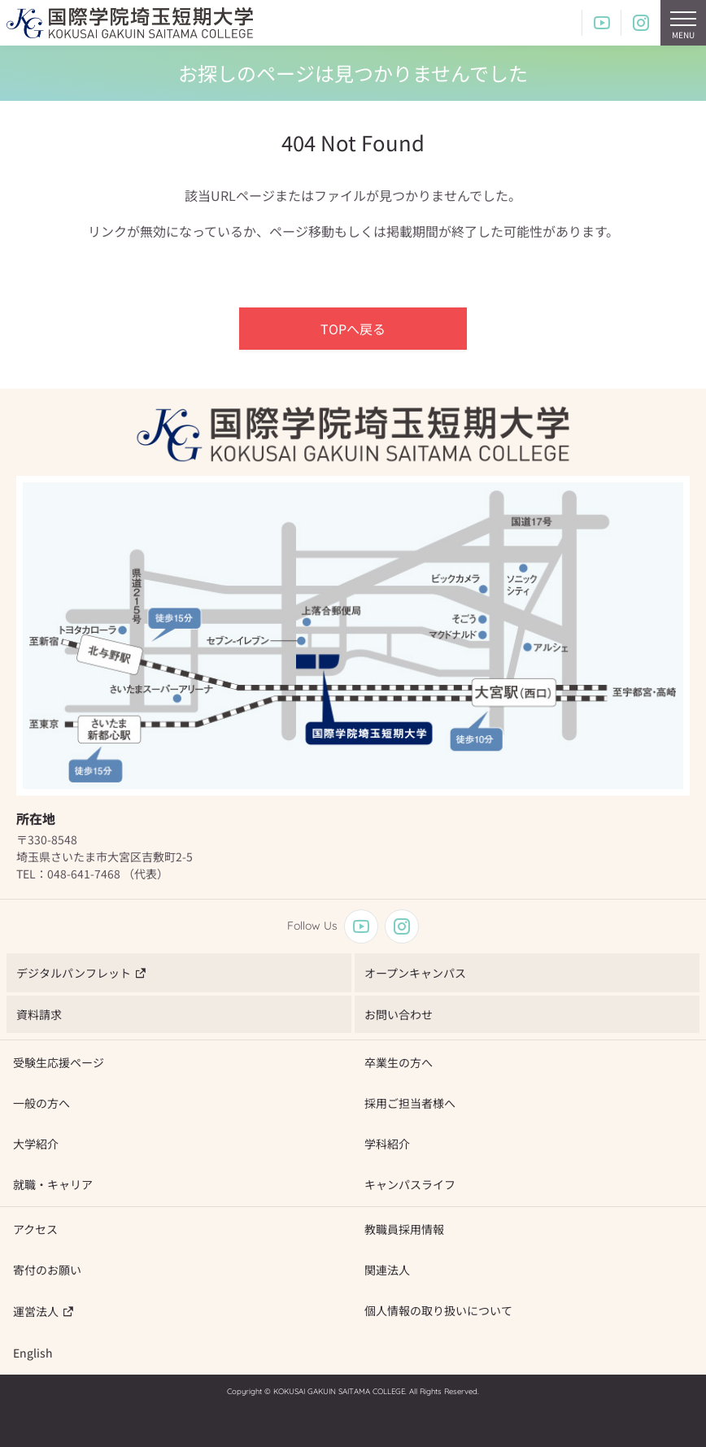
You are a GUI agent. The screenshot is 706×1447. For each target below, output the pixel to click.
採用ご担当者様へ (409, 1103)
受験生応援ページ (58, 1062)
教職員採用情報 (404, 1229)
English (33, 1353)
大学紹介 (36, 1143)
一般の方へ (41, 1103)
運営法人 (36, 1311)
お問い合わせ (398, 1014)
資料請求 (39, 1014)
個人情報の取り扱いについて (438, 1310)
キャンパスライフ (409, 1184)
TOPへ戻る (353, 328)
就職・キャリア (53, 1184)
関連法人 (387, 1270)
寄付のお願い (47, 1270)
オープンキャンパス (415, 973)
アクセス (35, 1229)
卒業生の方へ (398, 1062)
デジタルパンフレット (73, 973)
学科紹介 (387, 1143)
